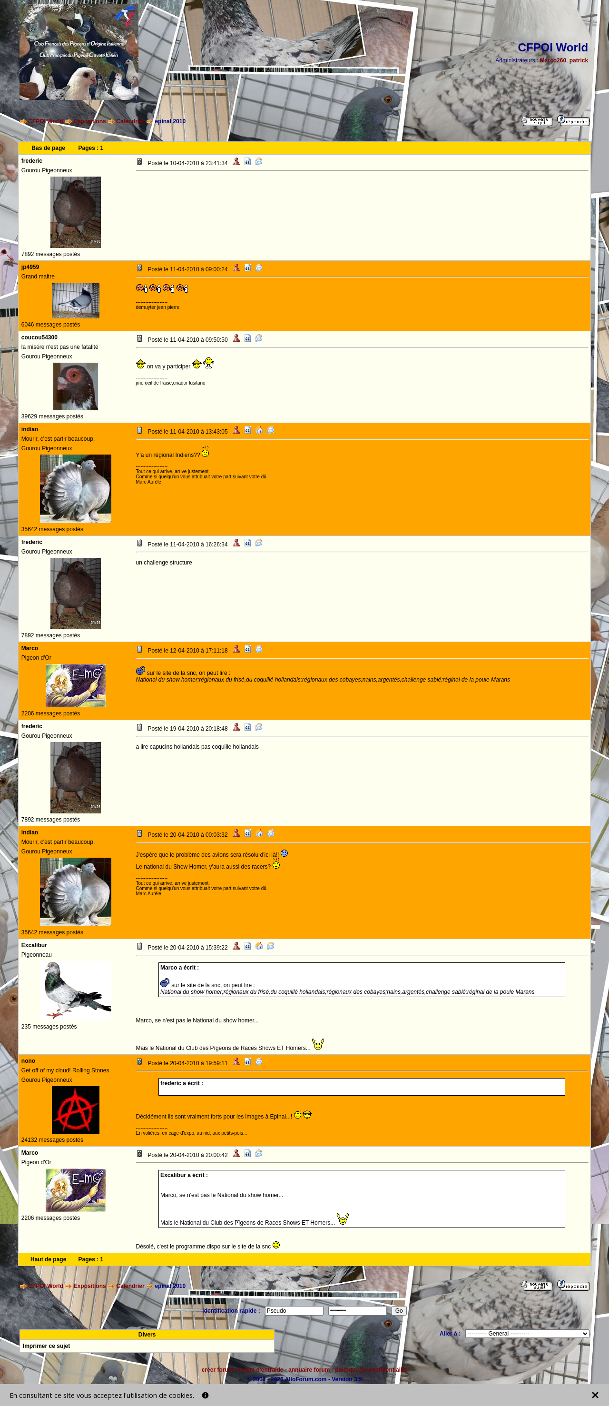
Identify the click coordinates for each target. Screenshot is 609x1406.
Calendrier (130, 121)
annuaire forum (309, 1369)
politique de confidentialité (371, 1369)
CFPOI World (45, 121)
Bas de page (48, 148)
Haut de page (48, 1259)
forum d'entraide (260, 1369)
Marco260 (553, 60)
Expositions (90, 121)
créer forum (218, 1369)
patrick (579, 60)
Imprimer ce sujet (46, 1346)
